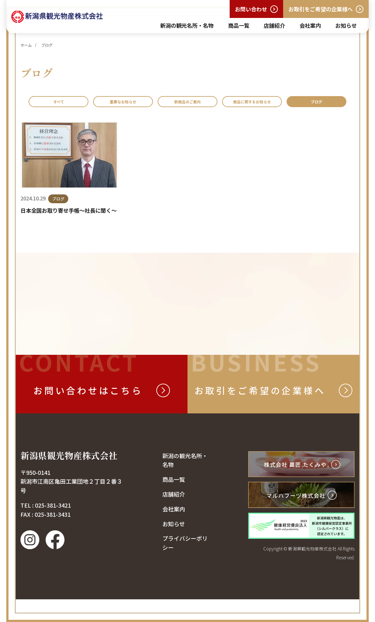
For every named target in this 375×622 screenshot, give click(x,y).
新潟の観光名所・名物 (187, 25)
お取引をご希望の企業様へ (320, 9)
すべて (57, 103)
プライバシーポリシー (185, 565)
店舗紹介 (274, 25)
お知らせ (346, 25)
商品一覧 (238, 25)
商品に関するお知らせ (302, 103)
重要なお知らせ (130, 103)
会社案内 (310, 25)
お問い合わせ (251, 9)
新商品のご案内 (212, 103)
